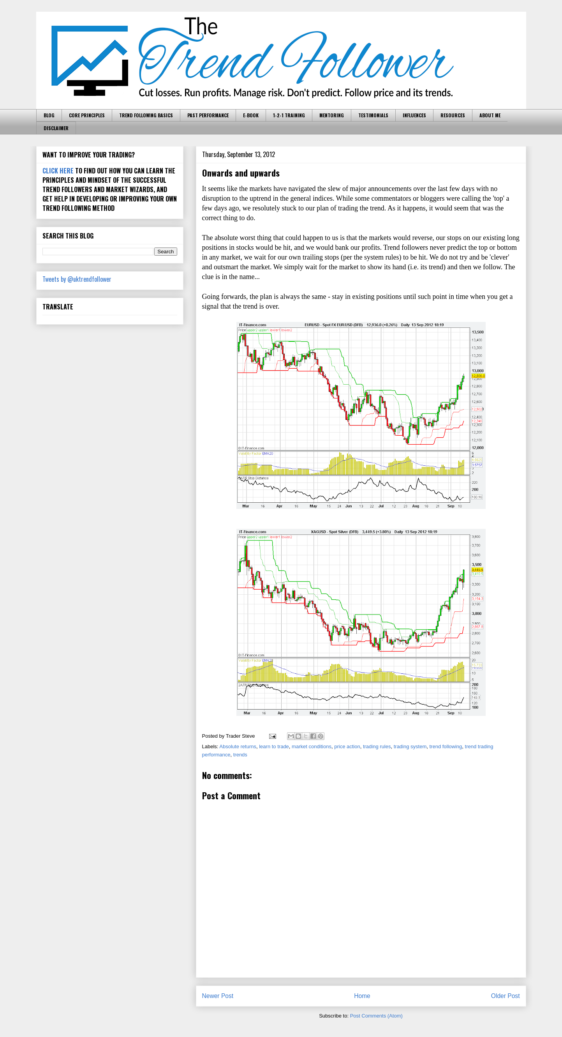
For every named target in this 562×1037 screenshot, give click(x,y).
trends (240, 755)
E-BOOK (251, 115)
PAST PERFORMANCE (208, 115)
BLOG (49, 115)
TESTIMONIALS (373, 115)
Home (362, 996)
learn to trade (274, 746)
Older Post (505, 996)
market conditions (311, 746)
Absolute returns (237, 746)
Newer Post (218, 996)
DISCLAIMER (56, 128)
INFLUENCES (414, 115)
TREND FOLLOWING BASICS (146, 115)
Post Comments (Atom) (376, 1016)
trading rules (377, 746)
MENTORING (331, 115)
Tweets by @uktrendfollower (76, 279)
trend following (445, 746)
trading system (410, 746)
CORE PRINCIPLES (87, 115)
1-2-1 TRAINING (289, 115)
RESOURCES (452, 115)
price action (347, 746)
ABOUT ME (489, 115)
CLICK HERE (58, 170)
